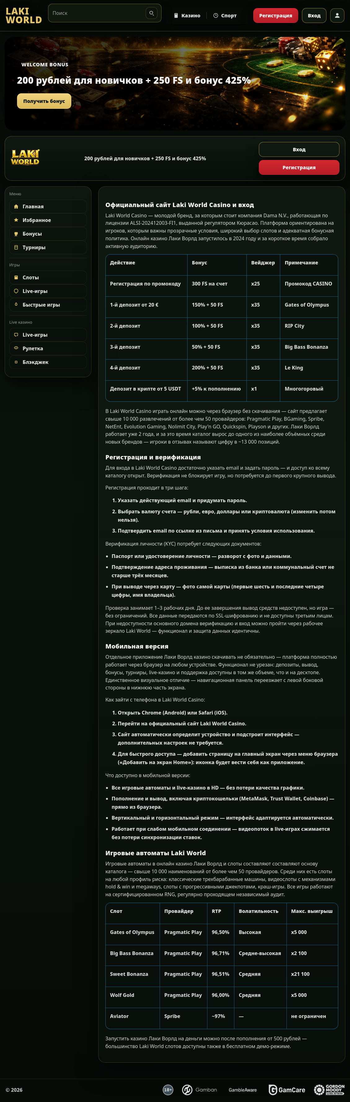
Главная (28, 206)
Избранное (32, 220)
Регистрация (275, 15)
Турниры (29, 247)
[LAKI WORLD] (24, 15)
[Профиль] (337, 15)
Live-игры (30, 291)
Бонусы (27, 233)
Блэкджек (30, 362)
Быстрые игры (36, 304)
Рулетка (28, 348)
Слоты (26, 277)
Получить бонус (44, 101)
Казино (186, 15)
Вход (314, 15)
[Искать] (151, 13)
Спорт (225, 15)
